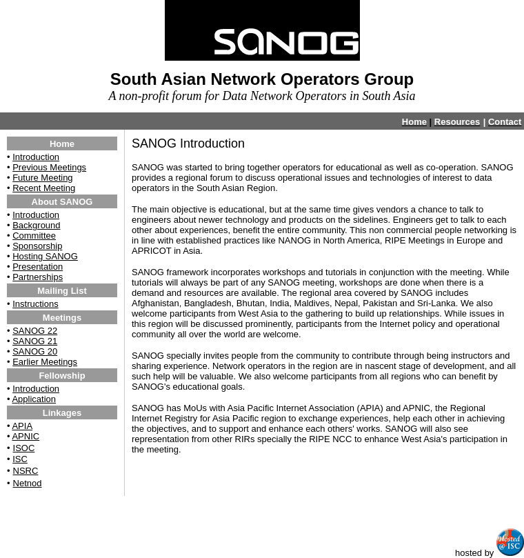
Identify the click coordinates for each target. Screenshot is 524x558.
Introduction (35, 157)
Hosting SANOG (45, 256)
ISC (20, 459)
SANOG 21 (34, 341)
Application (34, 399)
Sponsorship (37, 246)
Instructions (35, 304)
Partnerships (37, 277)
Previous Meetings (49, 167)
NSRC (26, 471)
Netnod (27, 483)
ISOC (24, 448)
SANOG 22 (34, 331)
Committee (34, 235)
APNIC (25, 436)
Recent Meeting (43, 188)
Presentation (37, 266)
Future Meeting (42, 177)
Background (36, 225)
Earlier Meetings (44, 362)
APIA (22, 426)
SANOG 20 (34, 351)
